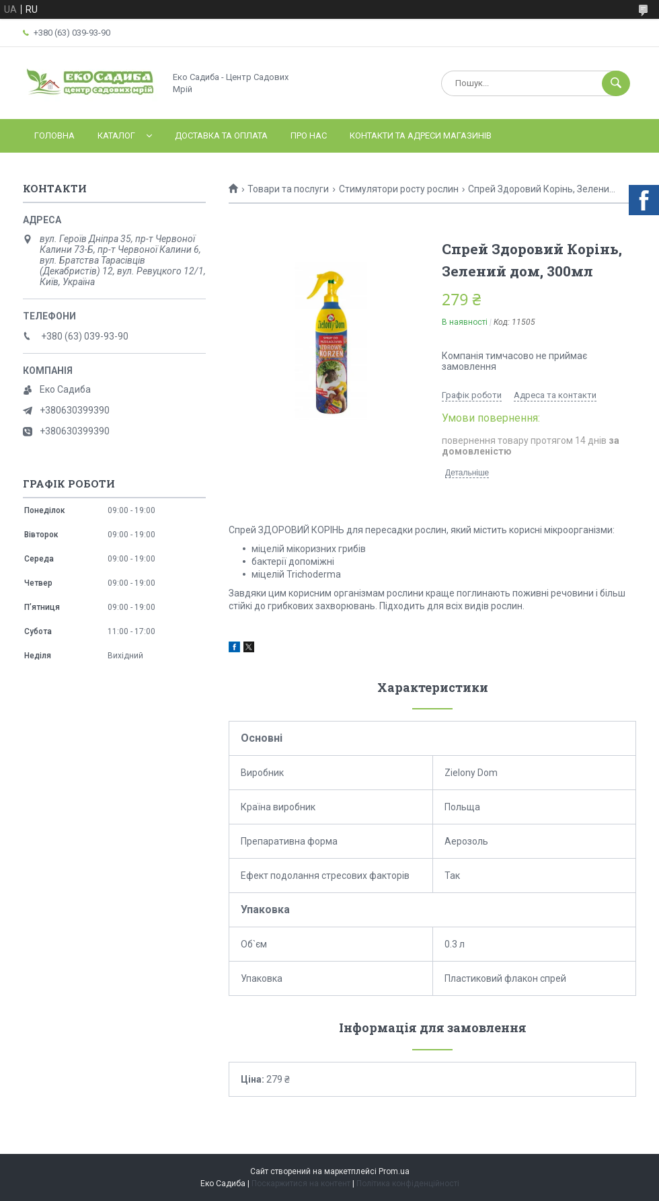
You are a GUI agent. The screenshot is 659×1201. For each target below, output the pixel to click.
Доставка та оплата (221, 135)
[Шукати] (616, 83)
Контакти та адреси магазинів (421, 135)
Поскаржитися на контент (300, 1183)
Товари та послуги (288, 189)
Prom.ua (394, 1171)
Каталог (116, 135)
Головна (54, 135)
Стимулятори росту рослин (399, 189)
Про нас (308, 135)
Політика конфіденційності (407, 1183)
